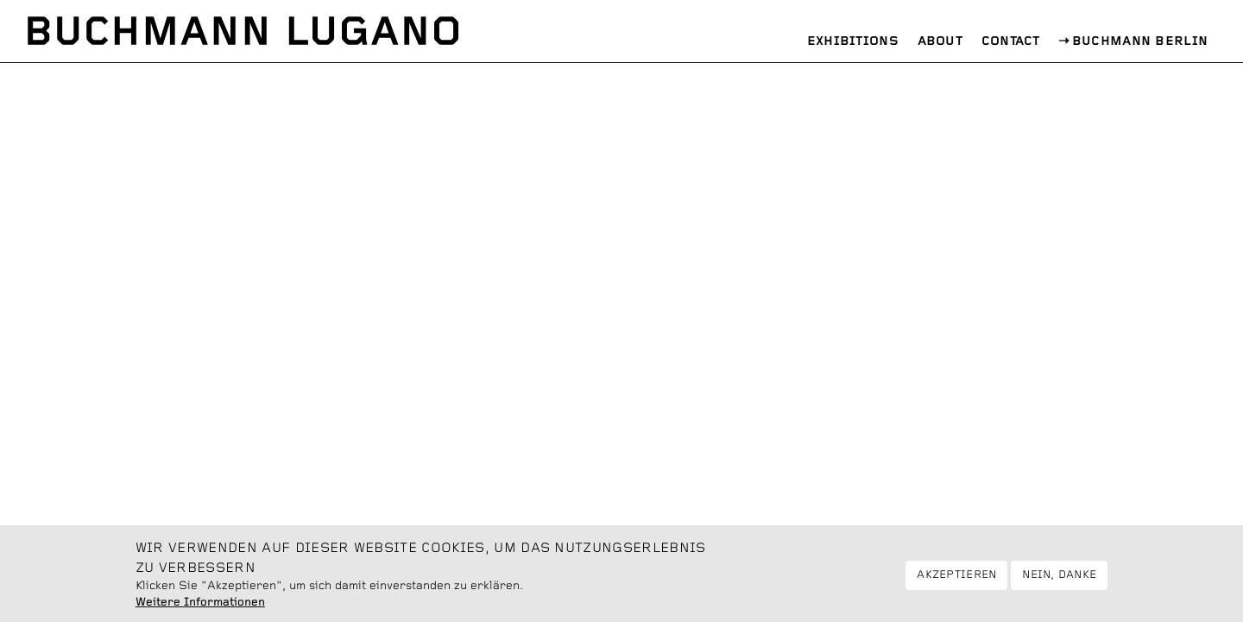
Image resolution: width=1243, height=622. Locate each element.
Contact (1010, 41)
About (940, 41)
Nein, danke (1059, 581)
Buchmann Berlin (1140, 41)
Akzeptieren (956, 581)
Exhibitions (853, 41)
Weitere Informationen (200, 609)
